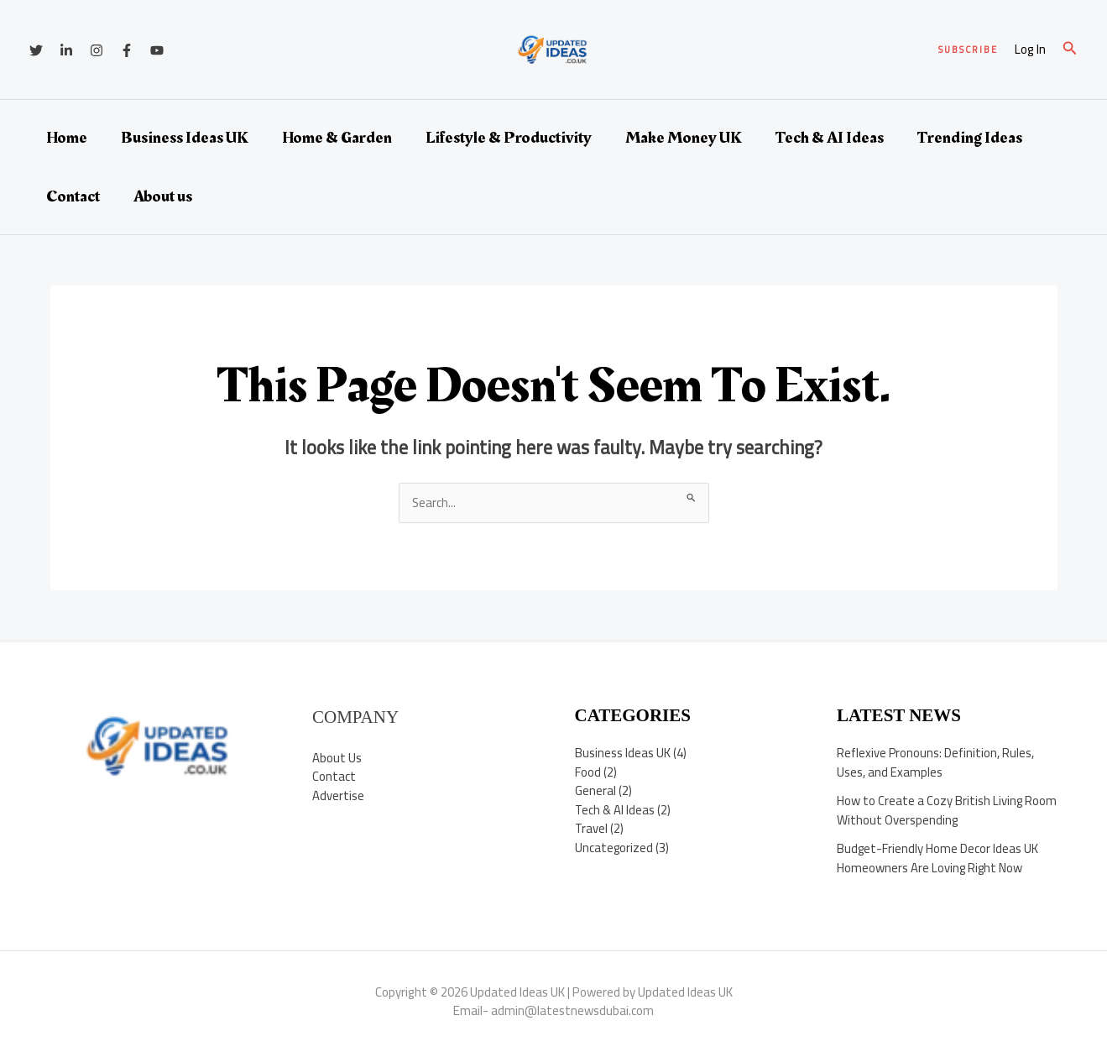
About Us (337, 758)
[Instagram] (96, 50)
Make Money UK (683, 137)
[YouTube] (157, 50)
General (595, 791)
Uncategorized (614, 847)
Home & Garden (337, 137)
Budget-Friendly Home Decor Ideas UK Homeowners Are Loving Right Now (938, 859)
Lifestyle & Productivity (509, 137)
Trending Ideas (969, 137)
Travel (591, 829)
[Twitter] (36, 50)
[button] (968, 50)
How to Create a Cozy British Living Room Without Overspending (930, 811)
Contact (73, 196)
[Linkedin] (66, 50)
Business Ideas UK (184, 137)
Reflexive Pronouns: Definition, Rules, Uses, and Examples (936, 763)
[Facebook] (126, 50)
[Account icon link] (1030, 50)
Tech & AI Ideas (829, 137)
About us (162, 196)
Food (588, 772)
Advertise (338, 795)
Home (66, 137)
